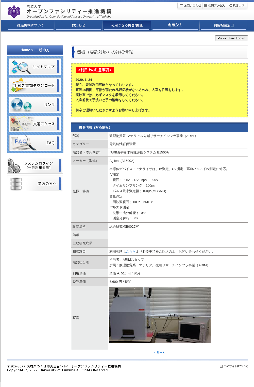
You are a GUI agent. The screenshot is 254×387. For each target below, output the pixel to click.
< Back (159, 352)
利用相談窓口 (223, 26)
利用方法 (175, 26)
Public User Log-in (231, 38)
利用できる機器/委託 (127, 26)
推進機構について (31, 26)
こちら (131, 251)
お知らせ (79, 26)
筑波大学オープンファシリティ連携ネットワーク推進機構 (72, 10)
